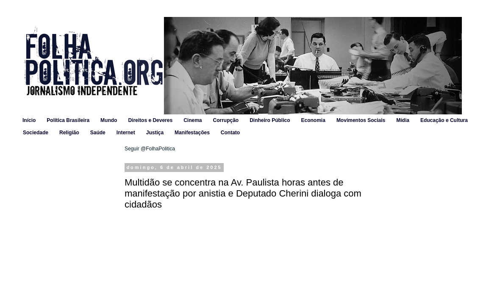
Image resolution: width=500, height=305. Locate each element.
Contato (230, 133)
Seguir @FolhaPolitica (150, 149)
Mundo (108, 120)
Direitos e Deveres (150, 120)
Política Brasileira (68, 120)
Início (29, 120)
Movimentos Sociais (360, 120)
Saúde (98, 133)
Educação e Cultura (444, 120)
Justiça (155, 133)
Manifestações (192, 133)
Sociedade (35, 133)
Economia (313, 120)
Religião (69, 133)
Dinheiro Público (270, 120)
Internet (126, 133)
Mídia (402, 120)
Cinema (192, 120)
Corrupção (226, 120)
